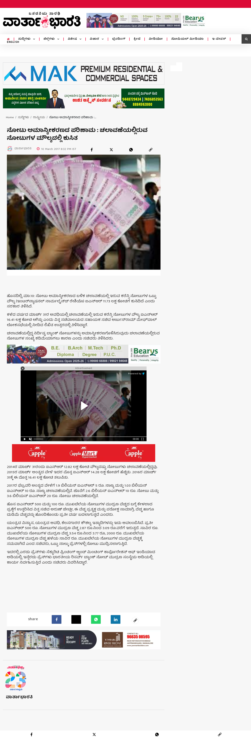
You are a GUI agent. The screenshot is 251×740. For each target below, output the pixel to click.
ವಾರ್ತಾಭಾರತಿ (19, 697)
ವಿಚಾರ (95, 39)
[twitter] (111, 150)
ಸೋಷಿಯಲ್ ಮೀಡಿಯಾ (187, 39)
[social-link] (135, 620)
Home (10, 117)
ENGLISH (13, 42)
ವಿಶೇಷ (73, 39)
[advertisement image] (146, 20)
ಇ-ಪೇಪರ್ (219, 39)
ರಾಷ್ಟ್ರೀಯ (39, 117)
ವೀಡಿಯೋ (156, 39)
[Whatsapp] (96, 619)
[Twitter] (76, 619)
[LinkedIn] (115, 619)
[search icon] (246, 39)
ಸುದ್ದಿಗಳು (25, 39)
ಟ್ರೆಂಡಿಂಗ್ (119, 39)
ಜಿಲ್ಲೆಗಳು (49, 39)
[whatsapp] (131, 150)
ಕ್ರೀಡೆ (137, 39)
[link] (151, 150)
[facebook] (92, 150)
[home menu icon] (8, 39)
